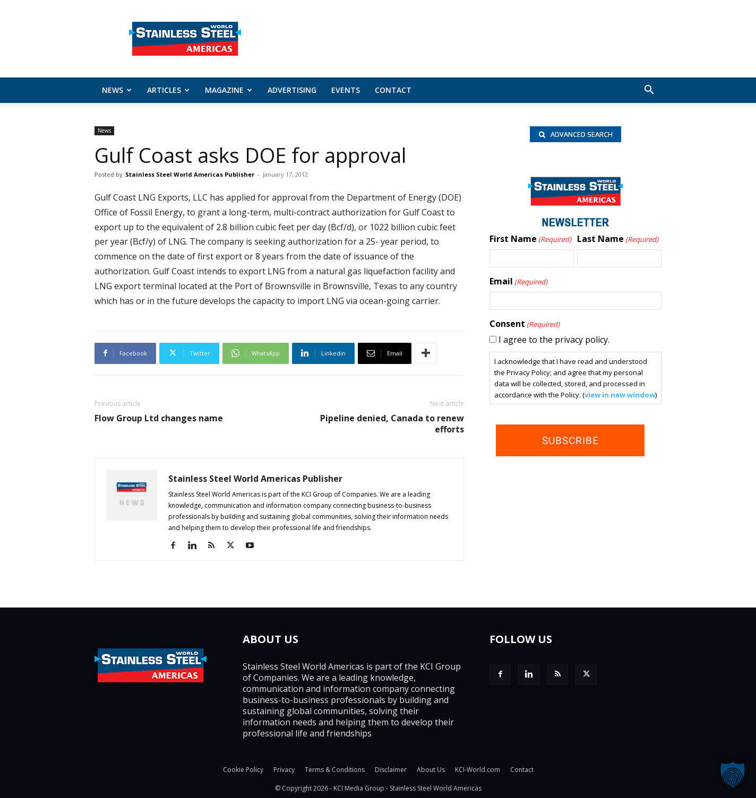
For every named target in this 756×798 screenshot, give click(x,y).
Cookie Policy (243, 769)
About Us (431, 769)
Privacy (284, 769)
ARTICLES (168, 90)
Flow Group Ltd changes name (158, 418)
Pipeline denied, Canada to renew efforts (392, 424)
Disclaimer (391, 769)
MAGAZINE (228, 90)
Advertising (292, 90)
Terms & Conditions (335, 769)
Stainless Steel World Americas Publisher (189, 174)
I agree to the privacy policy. (554, 340)
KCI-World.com (477, 769)
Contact (393, 90)
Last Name (617, 240)
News (117, 90)
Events (345, 90)
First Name (530, 240)
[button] (649, 91)
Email (518, 283)
